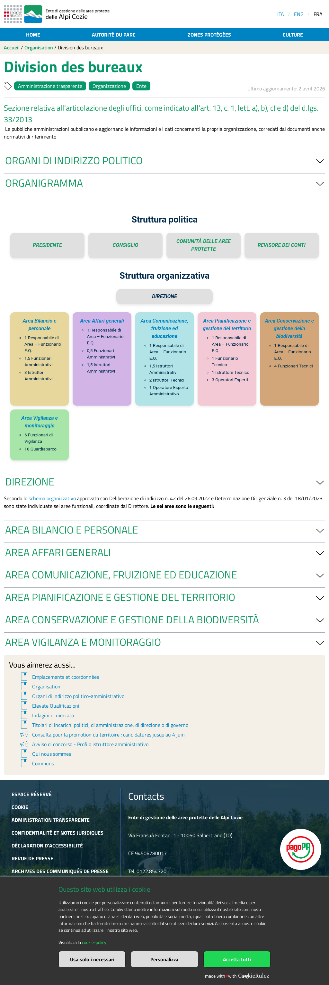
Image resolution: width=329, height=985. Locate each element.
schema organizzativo (52, 498)
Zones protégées (209, 34)
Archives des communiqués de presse (60, 871)
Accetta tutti (237, 959)
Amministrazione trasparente (50, 86)
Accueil (12, 47)
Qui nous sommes (45, 754)
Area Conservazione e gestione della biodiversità (289, 328)
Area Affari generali (102, 321)
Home (33, 34)
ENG (299, 14)
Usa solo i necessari (92, 959)
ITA (280, 14)
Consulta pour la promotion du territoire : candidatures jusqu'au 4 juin (102, 734)
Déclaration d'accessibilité (47, 845)
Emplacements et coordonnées (59, 677)
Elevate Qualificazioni (49, 706)
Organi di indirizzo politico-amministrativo (71, 696)
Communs (36, 763)
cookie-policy (94, 942)
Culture (293, 34)
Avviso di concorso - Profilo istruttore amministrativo (83, 744)
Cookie (20, 807)
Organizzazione (109, 86)
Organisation (38, 47)
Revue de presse (32, 858)
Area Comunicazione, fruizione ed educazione (165, 328)
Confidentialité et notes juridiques (57, 833)
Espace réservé (32, 794)
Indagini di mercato (46, 715)
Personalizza (164, 959)
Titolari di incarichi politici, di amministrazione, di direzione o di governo (103, 725)
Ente (141, 86)
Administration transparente (51, 820)
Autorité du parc (114, 34)
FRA (318, 14)
